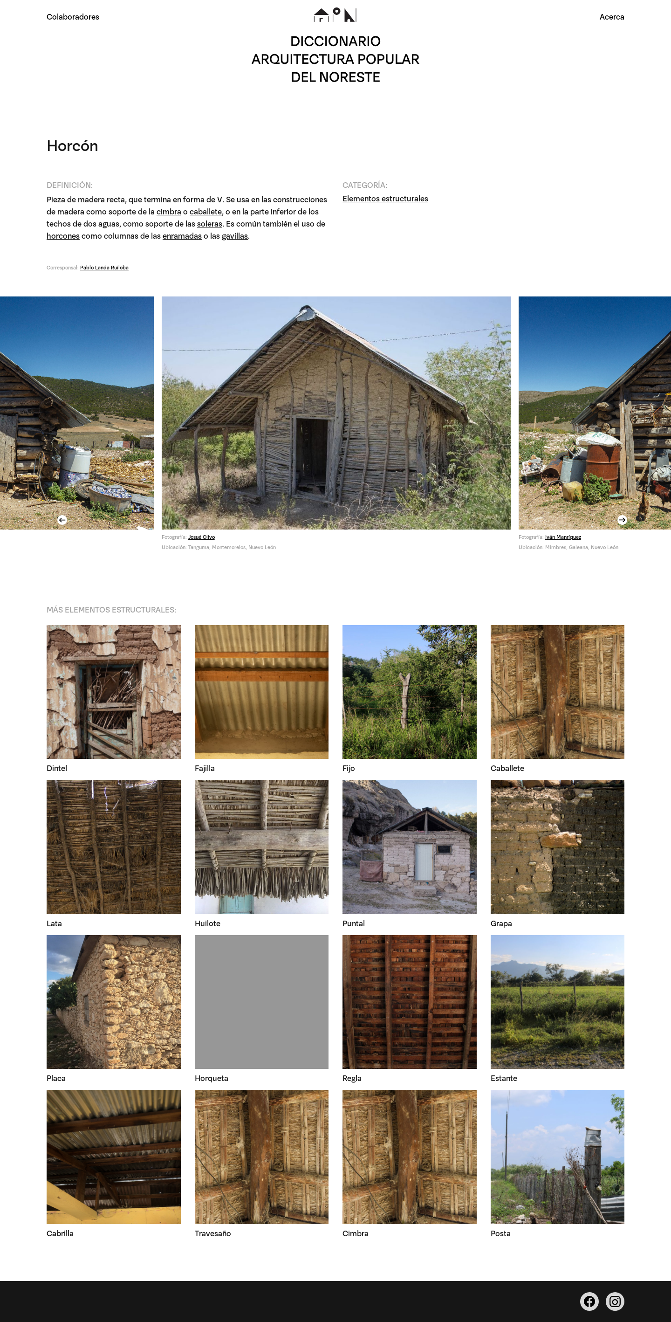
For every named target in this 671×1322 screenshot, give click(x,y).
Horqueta (211, 1079)
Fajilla (205, 769)
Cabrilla (60, 1234)
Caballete (507, 769)
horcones (63, 236)
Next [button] (623, 521)
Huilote (207, 924)
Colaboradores (73, 16)
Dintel (57, 769)
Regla (352, 1079)
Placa (56, 1079)
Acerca (612, 16)
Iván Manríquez (563, 538)
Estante (504, 1079)
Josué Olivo (201, 538)
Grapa (501, 924)
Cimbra (355, 1234)
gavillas (235, 236)
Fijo (348, 769)
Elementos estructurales (385, 199)
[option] (336, 428)
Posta (501, 1234)
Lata (54, 924)
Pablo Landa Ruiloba (104, 268)
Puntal (353, 924)
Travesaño (213, 1234)
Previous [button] (63, 521)
